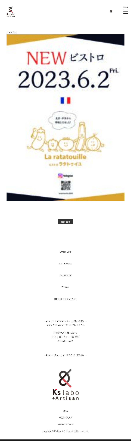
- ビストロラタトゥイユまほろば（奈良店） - (65, 355)
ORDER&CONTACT (65, 299)
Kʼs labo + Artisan (62, 431)
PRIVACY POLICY (65, 424)
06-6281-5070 (65, 340)
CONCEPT (66, 251)
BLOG (65, 287)
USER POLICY (65, 417)
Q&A (65, 411)
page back (65, 221)
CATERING (65, 263)
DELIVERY (65, 275)
